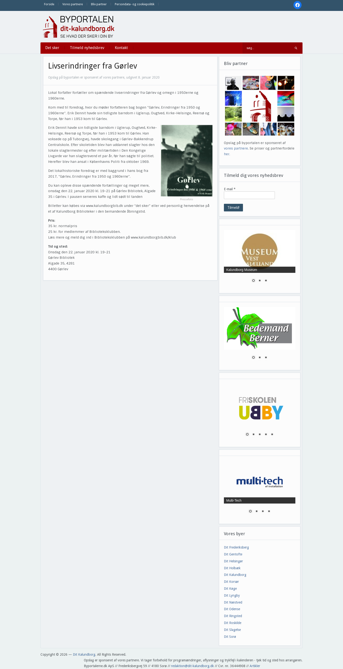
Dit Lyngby (232, 595)
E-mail (230, 189)
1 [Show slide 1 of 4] (250, 511)
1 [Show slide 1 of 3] (253, 281)
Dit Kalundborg (235, 575)
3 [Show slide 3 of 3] (265, 281)
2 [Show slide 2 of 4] (256, 511)
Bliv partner (99, 4)
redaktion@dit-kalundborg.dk (192, 666)
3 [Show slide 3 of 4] (262, 511)
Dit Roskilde (232, 623)
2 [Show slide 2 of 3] (259, 281)
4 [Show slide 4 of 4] (269, 511)
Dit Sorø (230, 637)
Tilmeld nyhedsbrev (87, 47)
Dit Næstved (233, 602)
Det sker (52, 47)
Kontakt (121, 47)
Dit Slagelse (232, 630)
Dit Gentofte (233, 554)
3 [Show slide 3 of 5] (259, 434)
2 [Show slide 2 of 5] (253, 434)
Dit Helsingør (233, 561)
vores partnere (236, 148)
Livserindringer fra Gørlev (92, 65)
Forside (49, 4)
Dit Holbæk (232, 568)
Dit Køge (230, 588)
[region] (259, 259)
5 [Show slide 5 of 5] (272, 434)
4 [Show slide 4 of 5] (265, 434)
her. (227, 154)
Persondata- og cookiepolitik (134, 4)
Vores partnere (72, 4)
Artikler (255, 666)
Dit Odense (232, 609)
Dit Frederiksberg (236, 547)
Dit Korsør (231, 582)
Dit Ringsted (233, 616)
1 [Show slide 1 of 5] (247, 434)
